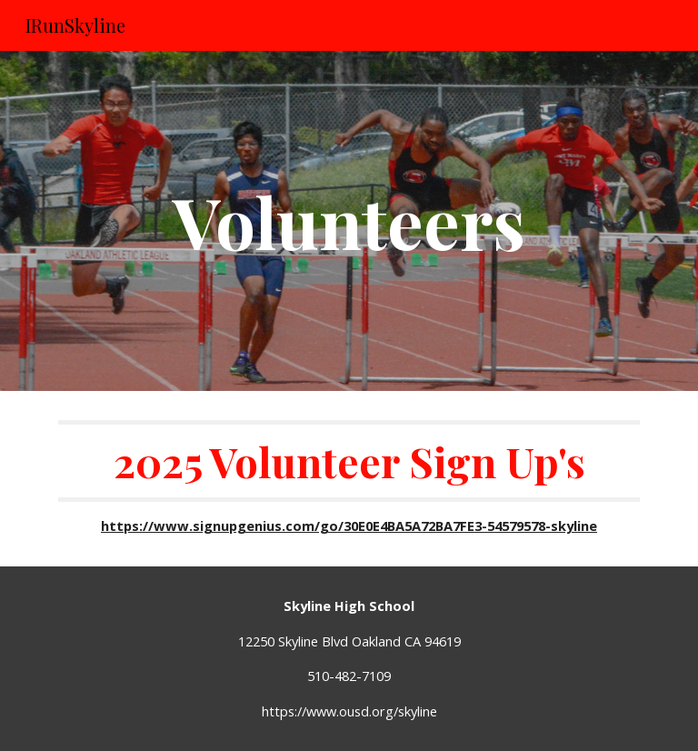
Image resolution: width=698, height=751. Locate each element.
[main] (348, 221)
